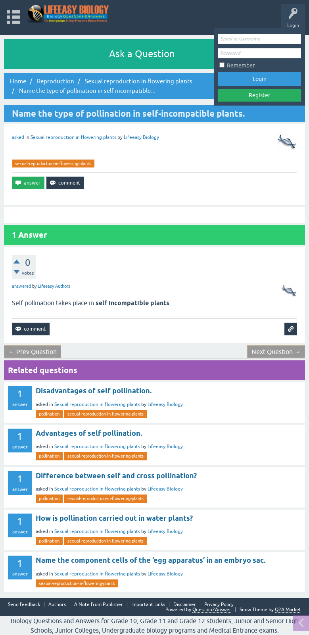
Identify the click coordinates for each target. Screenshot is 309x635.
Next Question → (276, 351)
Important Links (148, 604)
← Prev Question (32, 351)
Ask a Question (142, 53)
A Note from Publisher (98, 604)
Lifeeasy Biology (165, 404)
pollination (49, 414)
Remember (241, 65)
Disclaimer (184, 604)
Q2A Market (288, 609)
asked (18, 137)
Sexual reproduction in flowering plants (73, 137)
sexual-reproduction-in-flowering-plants (53, 163)
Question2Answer (211, 609)
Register (259, 95)
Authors (57, 604)
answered (21, 286)
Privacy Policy (219, 604)
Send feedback (24, 604)
